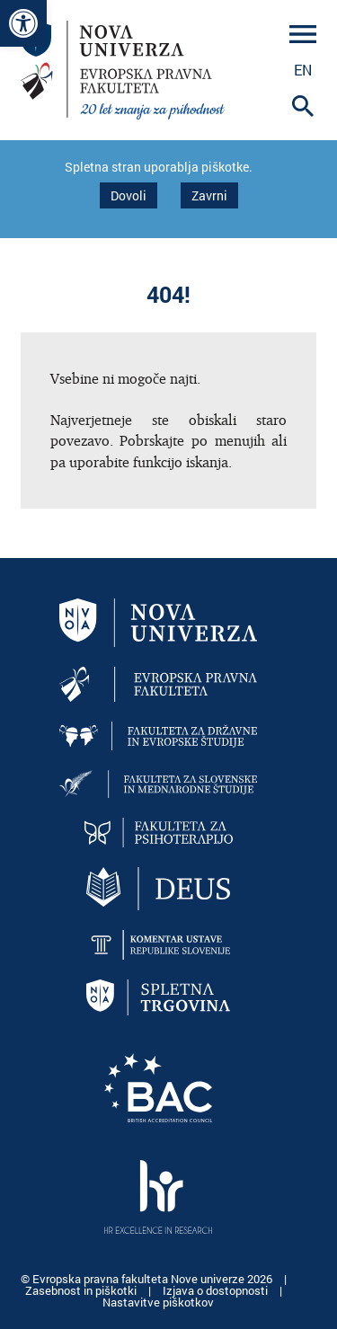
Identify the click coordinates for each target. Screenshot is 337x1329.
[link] (23, 23)
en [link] (303, 69)
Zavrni (209, 195)
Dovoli (128, 195)
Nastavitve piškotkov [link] (158, 1302)
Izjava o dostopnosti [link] (216, 1290)
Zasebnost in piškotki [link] (82, 1290)
